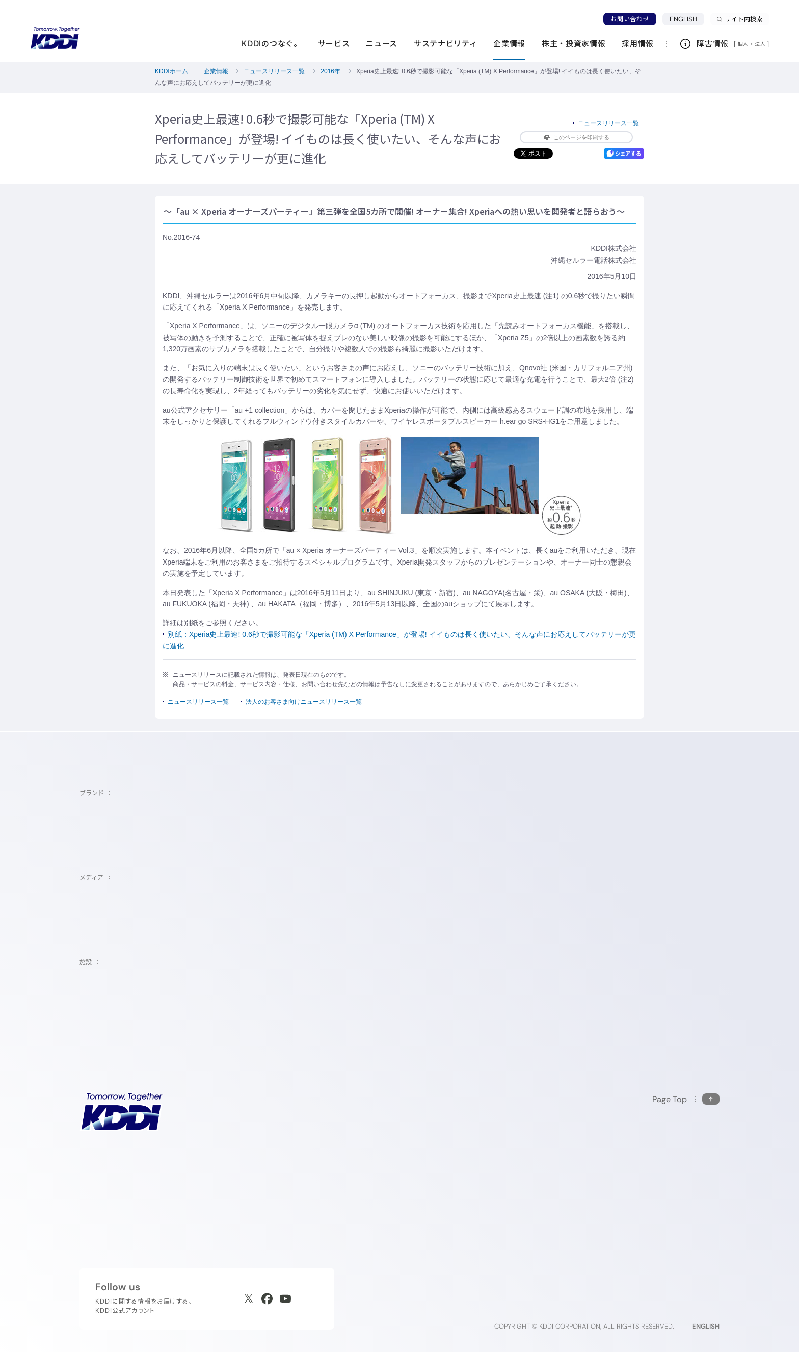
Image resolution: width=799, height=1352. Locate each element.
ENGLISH (683, 19)
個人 (743, 43)
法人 (761, 43)
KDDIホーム (171, 71)
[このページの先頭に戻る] (686, 1099)
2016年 (330, 71)
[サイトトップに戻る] (55, 38)
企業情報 (216, 71)
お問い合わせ (629, 19)
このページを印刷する (576, 137)
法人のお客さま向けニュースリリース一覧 (304, 701)
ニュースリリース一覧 (274, 71)
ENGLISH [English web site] (706, 1326)
